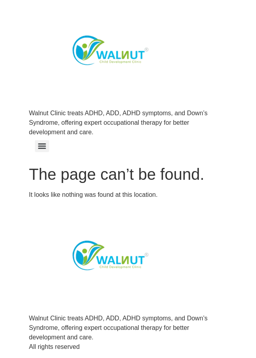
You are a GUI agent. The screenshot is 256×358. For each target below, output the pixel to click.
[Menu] (42, 146)
